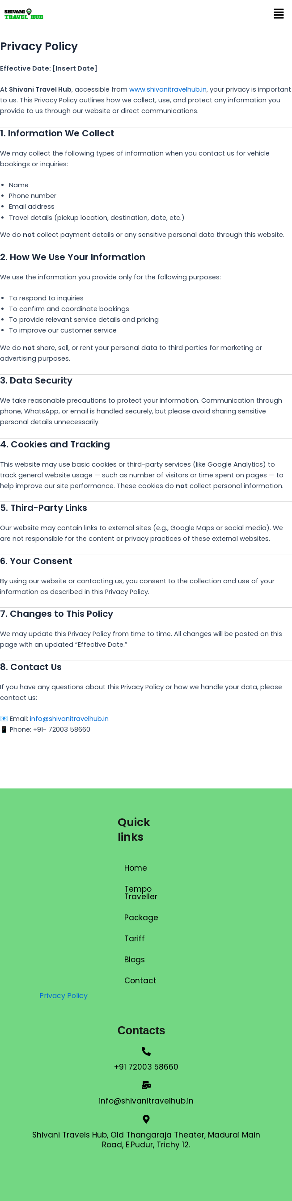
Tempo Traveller (140, 893)
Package (141, 917)
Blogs (134, 959)
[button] (279, 14)
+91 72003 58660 (146, 1067)
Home (135, 868)
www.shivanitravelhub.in (168, 89)
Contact (140, 980)
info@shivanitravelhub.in (69, 718)
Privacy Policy (63, 995)
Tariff (134, 938)
